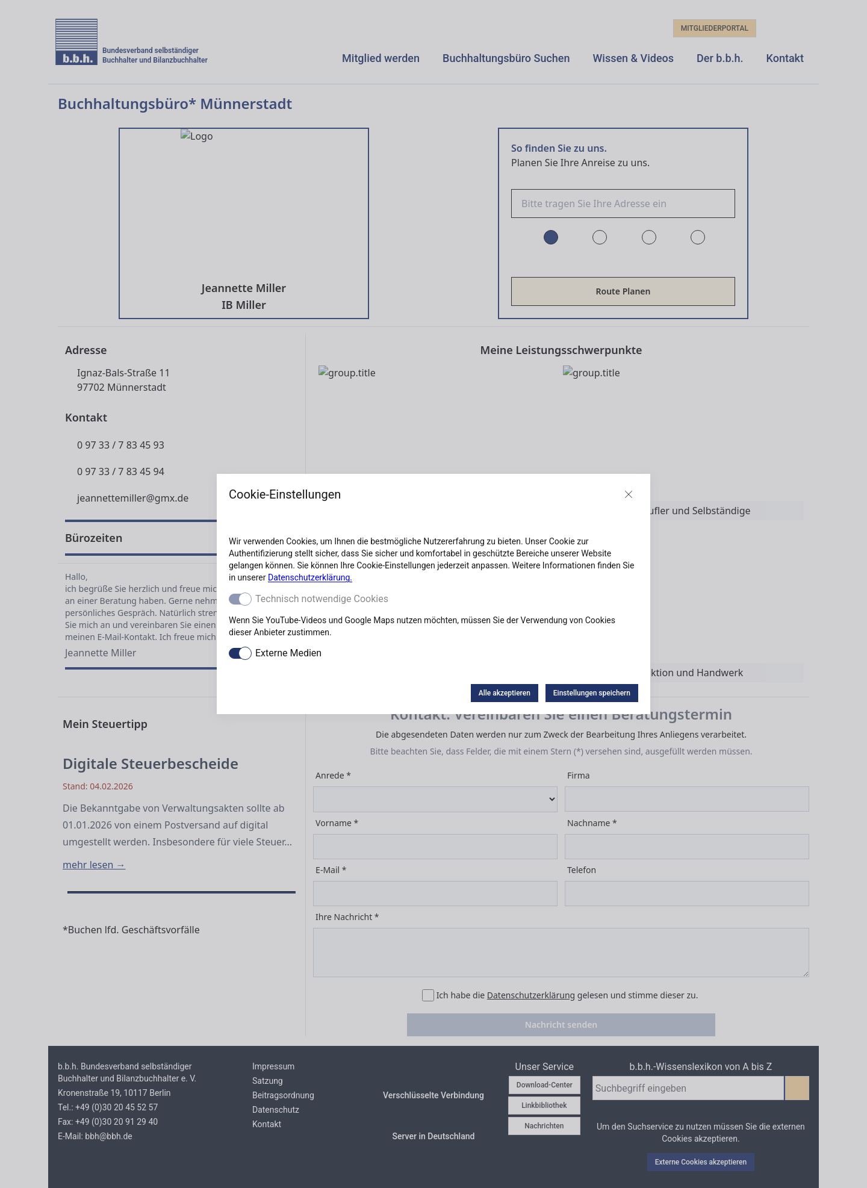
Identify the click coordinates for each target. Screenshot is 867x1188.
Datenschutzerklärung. (310, 577)
